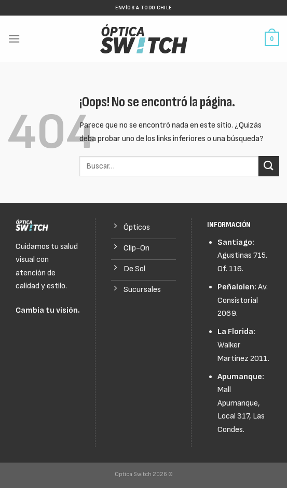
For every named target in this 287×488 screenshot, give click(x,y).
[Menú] (14, 38)
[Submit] (268, 166)
